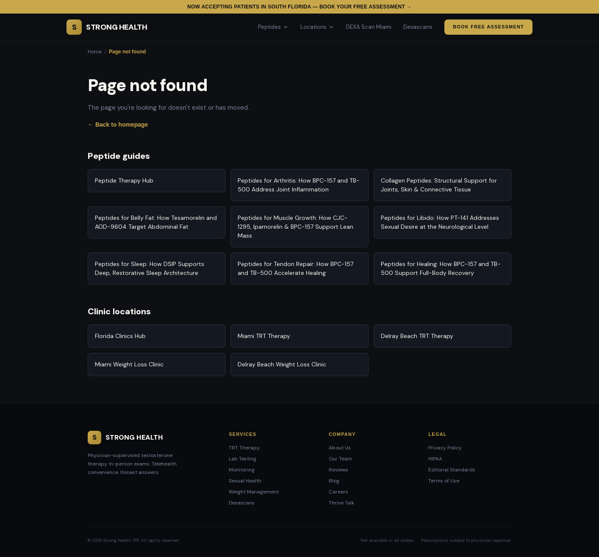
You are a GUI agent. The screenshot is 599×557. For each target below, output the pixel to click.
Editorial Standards (451, 469)
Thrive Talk (341, 502)
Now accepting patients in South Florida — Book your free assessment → (299, 7)
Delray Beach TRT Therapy (417, 336)
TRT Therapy (244, 447)
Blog (334, 480)
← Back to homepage (118, 124)
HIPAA (435, 458)
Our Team (340, 458)
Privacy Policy (445, 447)
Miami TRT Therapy (264, 336)
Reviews (338, 469)
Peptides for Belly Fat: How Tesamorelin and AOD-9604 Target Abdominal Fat (156, 222)
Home (95, 51)
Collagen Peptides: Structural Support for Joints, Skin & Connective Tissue (439, 185)
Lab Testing (242, 458)
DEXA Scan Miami (368, 26)
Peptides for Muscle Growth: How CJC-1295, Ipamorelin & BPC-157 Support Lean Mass (295, 226)
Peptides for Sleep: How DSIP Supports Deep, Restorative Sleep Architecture (149, 268)
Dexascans (418, 26)
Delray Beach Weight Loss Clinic (282, 364)
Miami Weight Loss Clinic (129, 364)
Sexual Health (245, 480)
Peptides (273, 26)
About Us (340, 447)
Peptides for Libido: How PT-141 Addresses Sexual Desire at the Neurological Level (440, 222)
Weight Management (254, 491)
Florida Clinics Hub (120, 336)
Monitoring (242, 469)
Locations (317, 26)
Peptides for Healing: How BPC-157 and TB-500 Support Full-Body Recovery (441, 268)
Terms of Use (443, 480)
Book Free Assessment (488, 26)
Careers (338, 491)
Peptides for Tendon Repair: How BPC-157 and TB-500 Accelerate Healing (295, 268)
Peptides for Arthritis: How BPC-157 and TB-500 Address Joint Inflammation (299, 185)
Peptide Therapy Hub (124, 180)
